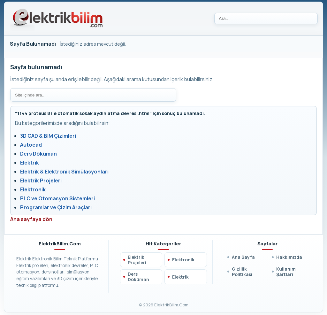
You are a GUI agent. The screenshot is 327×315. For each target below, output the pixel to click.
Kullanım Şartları (286, 271)
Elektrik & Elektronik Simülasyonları (64, 171)
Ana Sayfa (243, 257)
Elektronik (33, 189)
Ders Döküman (38, 153)
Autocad (31, 144)
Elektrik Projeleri (41, 180)
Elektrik (29, 162)
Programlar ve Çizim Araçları (56, 207)
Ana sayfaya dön (31, 219)
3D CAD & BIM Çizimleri (48, 135)
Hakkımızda (289, 257)
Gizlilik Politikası (242, 271)
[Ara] (266, 18)
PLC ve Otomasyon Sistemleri (57, 198)
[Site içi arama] (93, 95)
